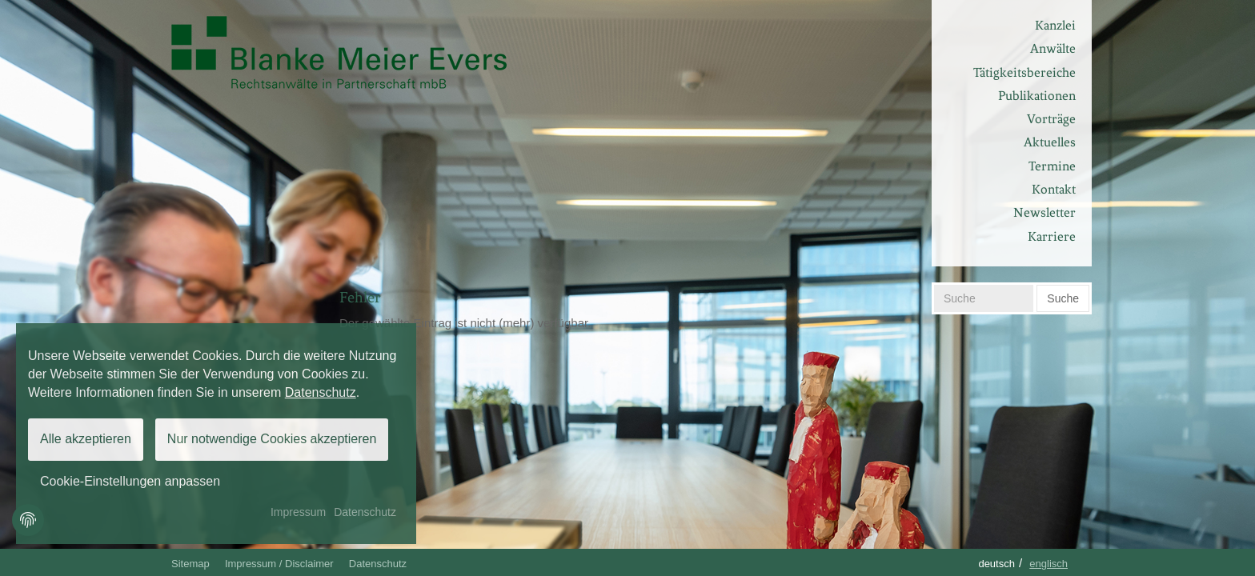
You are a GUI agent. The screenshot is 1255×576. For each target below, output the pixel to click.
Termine (1052, 166)
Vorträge (1051, 118)
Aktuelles (1050, 142)
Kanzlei (1055, 25)
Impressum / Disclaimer (279, 564)
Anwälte (1053, 48)
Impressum (298, 512)
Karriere (1052, 236)
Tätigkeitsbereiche (1024, 72)
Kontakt (1054, 189)
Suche (1063, 298)
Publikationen (1037, 95)
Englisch (1048, 564)
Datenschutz (378, 564)
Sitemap (190, 564)
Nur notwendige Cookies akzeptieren (271, 439)
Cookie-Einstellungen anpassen (130, 481)
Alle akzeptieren (85, 439)
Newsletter (1044, 212)
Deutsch (996, 564)
